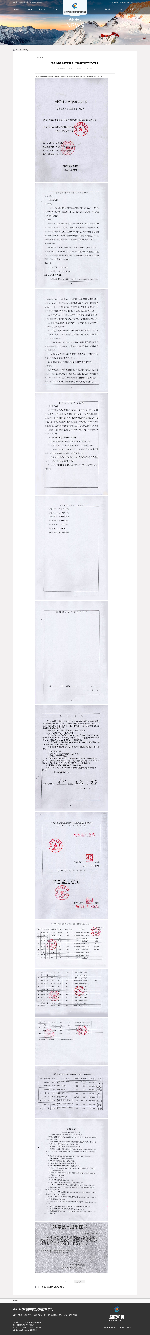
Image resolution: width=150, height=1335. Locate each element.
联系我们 (129, 1327)
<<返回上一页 (39, 57)
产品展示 (106, 1327)
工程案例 (121, 1327)
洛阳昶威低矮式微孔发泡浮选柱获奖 (52, 1287)
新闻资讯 (113, 1327)
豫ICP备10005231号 (24, 1330)
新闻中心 (25, 50)
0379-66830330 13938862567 (128, 2)
